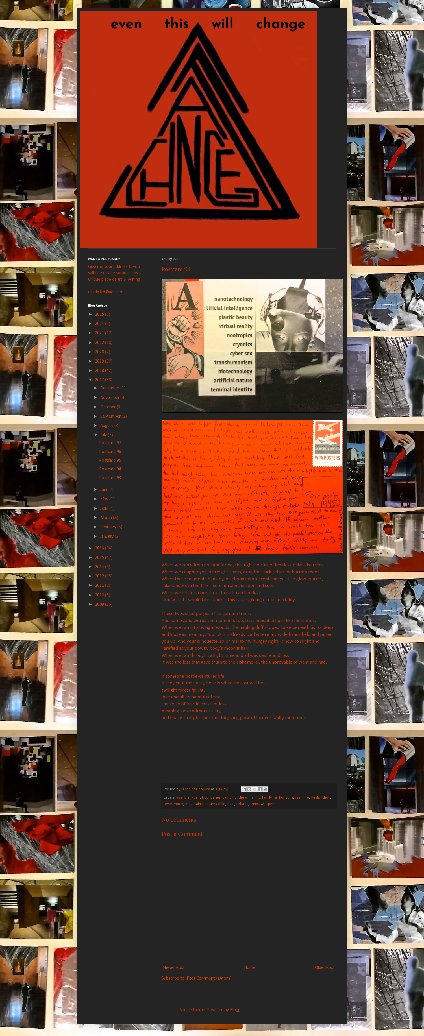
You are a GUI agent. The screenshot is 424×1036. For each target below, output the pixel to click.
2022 (100, 343)
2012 (100, 576)
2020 (100, 352)
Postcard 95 (110, 460)
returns (242, 804)
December (110, 388)
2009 (100, 604)
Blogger (237, 1010)
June (105, 490)
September (111, 416)
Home (249, 967)
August (107, 426)
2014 (100, 567)
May (104, 499)
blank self (192, 797)
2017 (100, 380)
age (179, 797)
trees (254, 804)
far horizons (283, 797)
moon (178, 804)
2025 (100, 314)
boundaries (211, 797)
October (108, 407)
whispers (268, 804)
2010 (100, 595)
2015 (100, 557)
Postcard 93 (110, 478)
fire (306, 797)
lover (168, 804)
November (110, 398)
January (107, 536)
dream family (249, 797)
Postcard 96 (110, 452)
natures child (215, 804)
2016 (100, 548)
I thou (325, 797)
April (104, 508)
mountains (194, 804)
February (108, 527)
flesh (315, 797)
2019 (100, 361)
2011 (100, 585)
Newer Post (174, 967)
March (106, 518)
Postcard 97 (110, 443)
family (267, 797)
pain (230, 804)
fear (298, 797)
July (104, 435)
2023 (100, 333)
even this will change (197, 25)
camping (230, 797)
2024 (100, 324)
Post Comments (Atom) (209, 978)
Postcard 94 (110, 469)
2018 (100, 370)
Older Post (325, 967)
